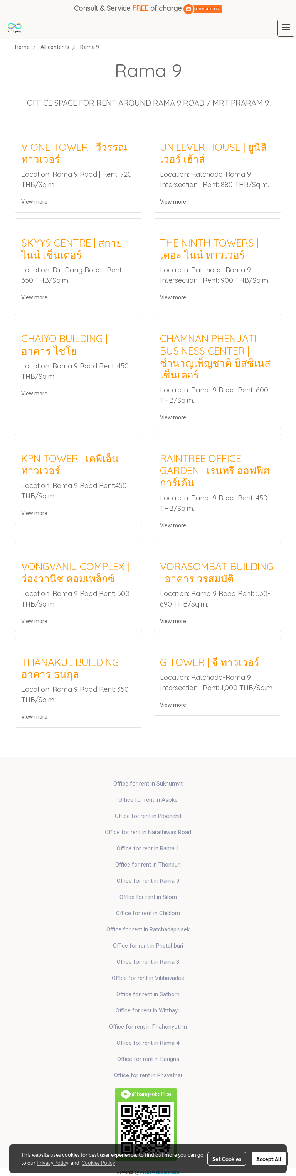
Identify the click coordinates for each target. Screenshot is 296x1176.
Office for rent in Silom (148, 897)
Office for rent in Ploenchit (148, 816)
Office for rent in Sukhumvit (148, 783)
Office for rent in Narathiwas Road (148, 832)
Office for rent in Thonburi (148, 864)
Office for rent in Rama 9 (148, 880)
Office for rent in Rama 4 (148, 1042)
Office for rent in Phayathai (148, 1075)
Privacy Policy (52, 1162)
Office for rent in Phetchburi (148, 945)
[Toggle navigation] (286, 28)
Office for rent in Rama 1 (148, 848)
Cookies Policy (98, 1162)
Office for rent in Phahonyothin (148, 1026)
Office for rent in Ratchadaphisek (148, 929)
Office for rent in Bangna (148, 1059)
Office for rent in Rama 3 (148, 961)
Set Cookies (226, 1158)
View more (35, 202)
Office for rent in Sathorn (148, 994)
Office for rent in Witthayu (148, 1010)
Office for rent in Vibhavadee (148, 978)
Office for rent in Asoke (148, 799)
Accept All (268, 1158)
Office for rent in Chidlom (148, 913)
